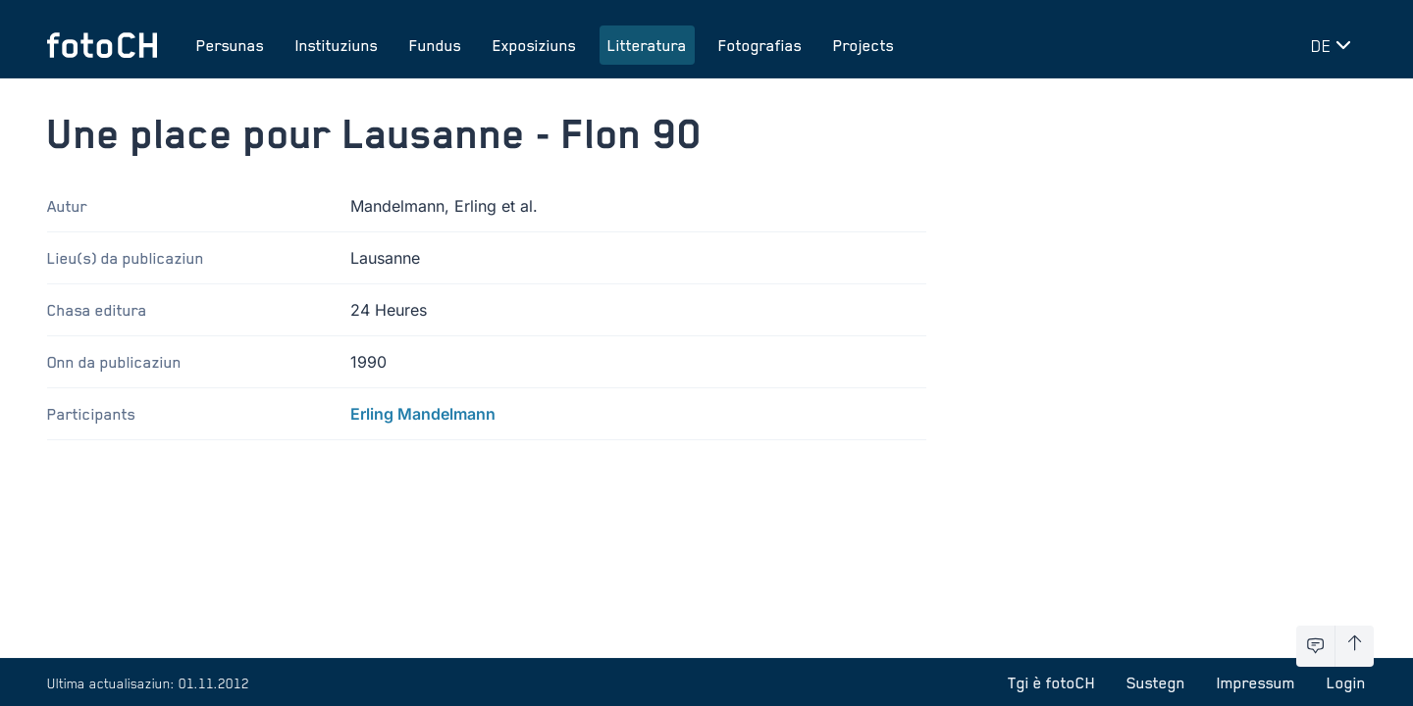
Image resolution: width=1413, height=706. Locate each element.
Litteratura (647, 45)
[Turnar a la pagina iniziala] (102, 45)
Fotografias (760, 45)
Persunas (230, 45)
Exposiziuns (534, 45)
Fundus (435, 45)
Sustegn (1155, 682)
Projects (863, 45)
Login (1346, 682)
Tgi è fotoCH (1051, 682)
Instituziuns (336, 45)
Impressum (1256, 682)
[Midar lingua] (1334, 45)
